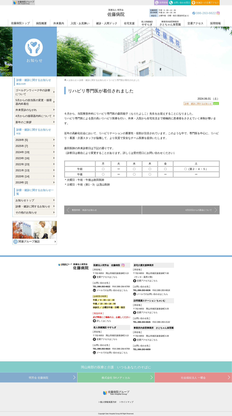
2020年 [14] (22, 176)
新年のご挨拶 (24, 122)
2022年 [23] (22, 164)
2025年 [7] (22, 146)
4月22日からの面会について (199, 210)
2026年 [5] (22, 139)
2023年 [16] (22, 158)
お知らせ (73, 80)
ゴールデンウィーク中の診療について (33, 92)
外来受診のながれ (26, 109)
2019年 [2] (22, 182)
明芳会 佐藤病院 (38, 377)
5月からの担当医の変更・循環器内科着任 (34, 102)
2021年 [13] (22, 170)
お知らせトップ (25, 200)
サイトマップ (127, 402)
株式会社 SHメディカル (116, 377)
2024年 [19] (22, 152)
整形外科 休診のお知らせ (84, 210)
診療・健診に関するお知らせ (92, 80)
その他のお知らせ (26, 212)
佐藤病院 (116, 13)
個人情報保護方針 (108, 402)
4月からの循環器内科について (34, 116)
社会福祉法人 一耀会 (193, 377)
